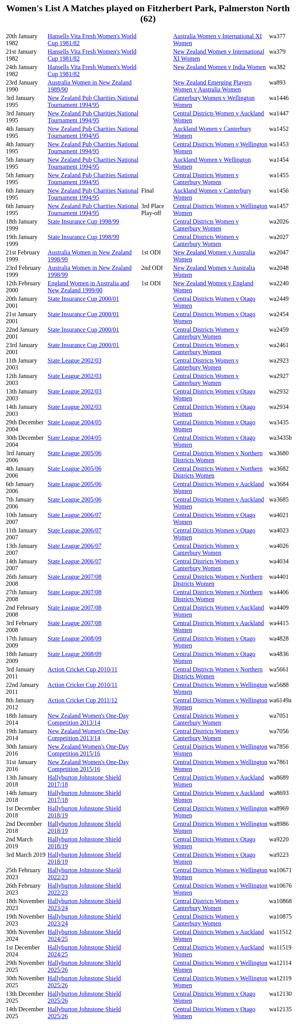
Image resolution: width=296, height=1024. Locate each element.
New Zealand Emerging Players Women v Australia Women (212, 86)
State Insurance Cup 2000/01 (83, 298)
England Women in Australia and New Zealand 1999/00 (89, 286)
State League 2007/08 (75, 576)
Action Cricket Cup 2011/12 (83, 700)
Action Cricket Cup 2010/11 (83, 669)
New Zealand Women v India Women (219, 67)
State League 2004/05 (75, 422)
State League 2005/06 (75, 453)
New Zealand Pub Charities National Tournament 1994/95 (93, 101)
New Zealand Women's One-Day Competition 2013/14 (88, 719)
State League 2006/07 (75, 515)
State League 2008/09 (75, 638)
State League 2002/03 (75, 360)
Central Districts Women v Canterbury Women (206, 178)
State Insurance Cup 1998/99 (83, 221)
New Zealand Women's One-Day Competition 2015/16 (88, 750)
